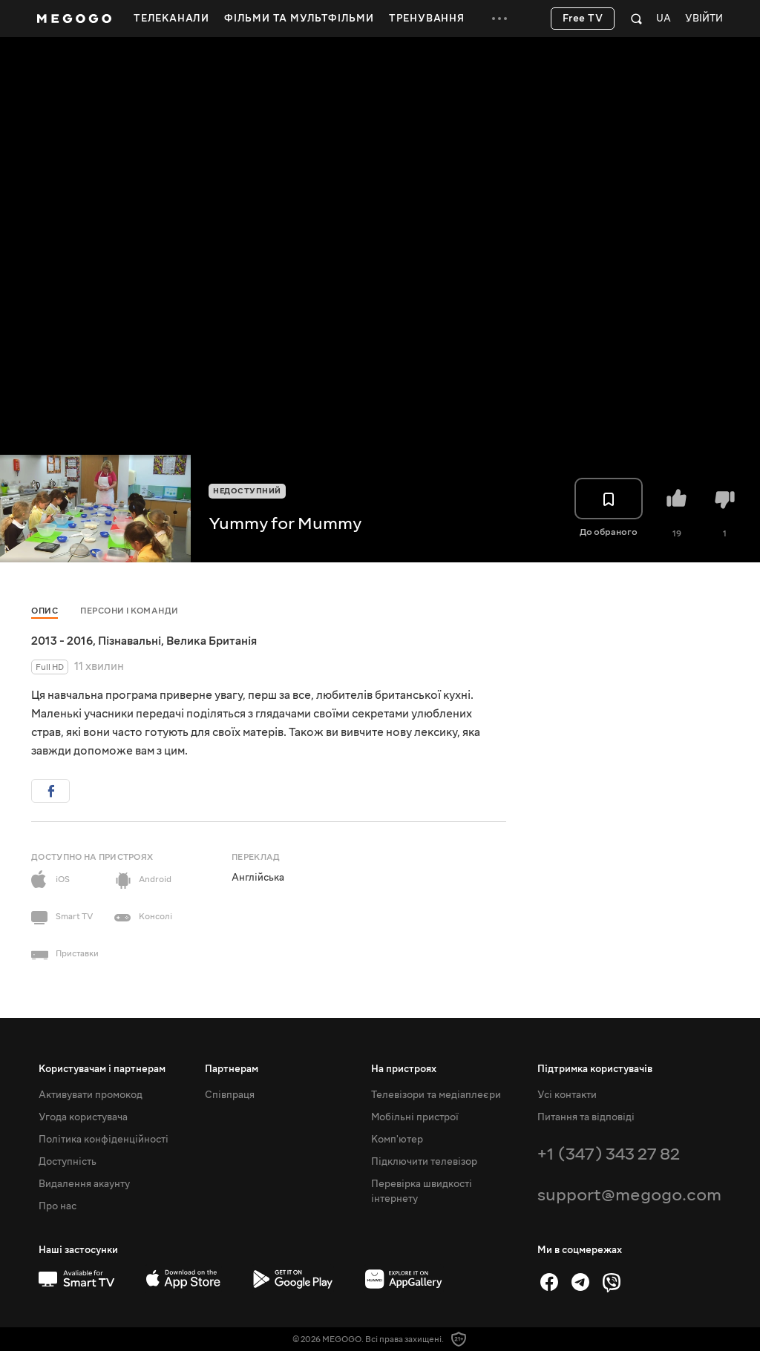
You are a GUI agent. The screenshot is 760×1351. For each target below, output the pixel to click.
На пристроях (403, 1069)
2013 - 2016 (62, 641)
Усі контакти (567, 1095)
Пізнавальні (129, 641)
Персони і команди (129, 611)
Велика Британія (211, 641)
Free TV (583, 18)
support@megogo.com (629, 1194)
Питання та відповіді (586, 1117)
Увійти (704, 19)
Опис (44, 611)
